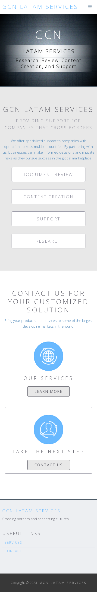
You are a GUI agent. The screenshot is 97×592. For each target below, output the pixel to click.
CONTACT (13, 551)
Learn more (48, 391)
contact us (48, 464)
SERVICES (13, 542)
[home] (39, 6)
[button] (90, 7)
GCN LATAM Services (31, 510)
